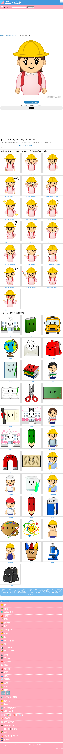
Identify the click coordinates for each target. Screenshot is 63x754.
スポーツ (8, 647)
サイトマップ (17, 745)
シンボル (8, 662)
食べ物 (7, 623)
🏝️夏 (9, 715)
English (5, 745)
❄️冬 (21, 715)
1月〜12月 (8, 711)
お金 (6, 704)
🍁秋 (15, 715)
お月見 (7, 739)
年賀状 (14, 729)
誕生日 (7, 718)
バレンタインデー (12, 736)
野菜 (6, 619)
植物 (6, 609)
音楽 (6, 655)
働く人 (7, 701)
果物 (6, 616)
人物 (6, 683)
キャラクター (10, 708)
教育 (7, 35)
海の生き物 (9, 640)
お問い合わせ (39, 745)
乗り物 (7, 669)
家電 (6, 672)
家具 (6, 676)
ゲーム (7, 658)
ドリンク (8, 630)
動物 (6, 633)
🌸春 (3, 715)
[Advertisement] (31, 22)
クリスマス (9, 722)
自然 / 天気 (8, 612)
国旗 (6, 665)
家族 (6, 686)
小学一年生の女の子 (13, 35)
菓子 (6, 626)
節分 (6, 732)
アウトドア (9, 651)
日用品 (7, 679)
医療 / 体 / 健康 (10, 697)
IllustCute (2, 35)
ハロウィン (9, 725)
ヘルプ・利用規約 (28, 745)
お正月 (7, 729)
